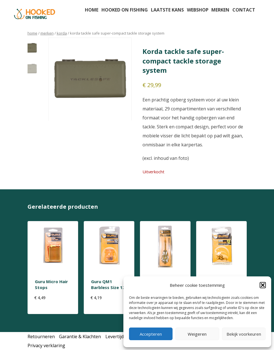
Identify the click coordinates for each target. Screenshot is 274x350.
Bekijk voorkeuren (244, 334)
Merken (220, 10)
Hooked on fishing (124, 10)
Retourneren (41, 336)
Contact (243, 10)
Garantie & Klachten (80, 336)
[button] (263, 285)
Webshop (198, 10)
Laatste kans (167, 10)
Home (91, 10)
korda (62, 33)
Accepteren (151, 334)
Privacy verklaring (46, 345)
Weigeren (197, 334)
